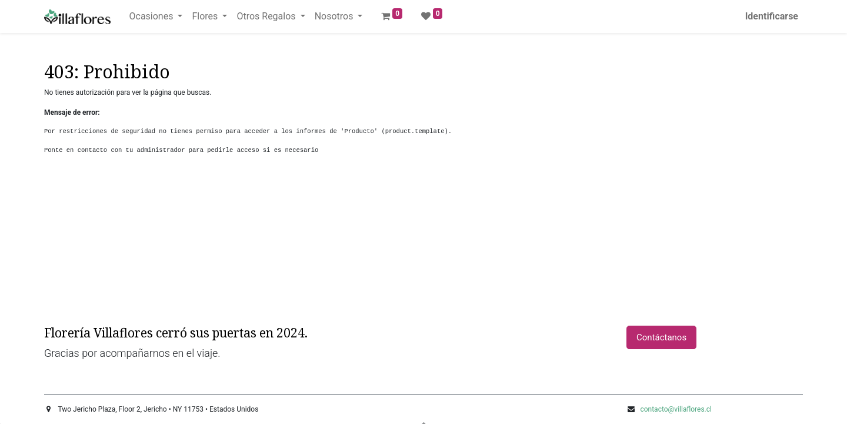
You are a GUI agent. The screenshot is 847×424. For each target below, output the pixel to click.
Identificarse (771, 16)
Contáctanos (661, 337)
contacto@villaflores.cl (676, 409)
